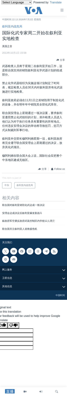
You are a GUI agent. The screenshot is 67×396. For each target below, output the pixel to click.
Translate (10, 6)
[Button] (60, 60)
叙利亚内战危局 (12, 26)
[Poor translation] (13, 325)
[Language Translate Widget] (16, 2)
